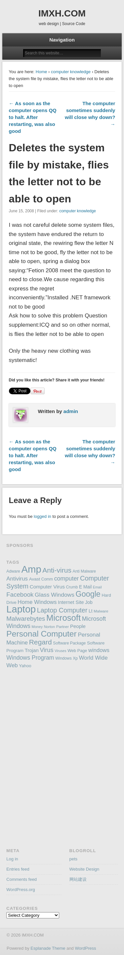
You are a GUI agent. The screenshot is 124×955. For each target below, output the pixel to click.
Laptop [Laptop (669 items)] (21, 609)
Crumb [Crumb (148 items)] (72, 587)
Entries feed (17, 869)
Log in (12, 858)
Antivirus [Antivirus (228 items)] (17, 579)
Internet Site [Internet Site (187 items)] (71, 602)
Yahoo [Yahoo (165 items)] (25, 665)
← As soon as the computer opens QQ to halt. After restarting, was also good (33, 117)
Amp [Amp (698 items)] (31, 569)
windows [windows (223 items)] (98, 650)
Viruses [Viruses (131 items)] (60, 651)
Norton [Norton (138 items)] (49, 627)
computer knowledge (71, 71)
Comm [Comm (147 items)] (47, 579)
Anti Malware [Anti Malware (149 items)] (84, 571)
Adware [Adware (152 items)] (13, 571)
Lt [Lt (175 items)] (91, 610)
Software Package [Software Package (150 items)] (69, 643)
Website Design (84, 869)
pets (73, 858)
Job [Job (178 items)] (89, 602)
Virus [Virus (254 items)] (46, 650)
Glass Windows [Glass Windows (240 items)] (54, 594)
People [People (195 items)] (78, 626)
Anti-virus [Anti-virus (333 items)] (56, 570)
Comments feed (21, 879)
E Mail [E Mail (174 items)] (85, 586)
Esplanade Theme (47, 948)
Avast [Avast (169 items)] (34, 579)
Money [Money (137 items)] (37, 627)
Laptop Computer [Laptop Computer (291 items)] (62, 610)
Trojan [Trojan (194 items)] (32, 650)
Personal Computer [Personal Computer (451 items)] (41, 633)
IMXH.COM (62, 13)
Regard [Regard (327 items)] (40, 642)
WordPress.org (20, 889)
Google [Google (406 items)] (88, 594)
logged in (42, 516)
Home (41, 71)
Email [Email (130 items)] (97, 587)
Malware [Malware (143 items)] (101, 611)
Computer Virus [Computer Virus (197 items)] (47, 586)
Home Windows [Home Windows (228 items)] (37, 602)
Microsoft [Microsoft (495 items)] (63, 617)
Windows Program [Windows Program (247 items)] (30, 657)
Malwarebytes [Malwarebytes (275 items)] (25, 618)
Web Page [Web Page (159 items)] (77, 650)
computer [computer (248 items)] (66, 578)
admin (70, 411)
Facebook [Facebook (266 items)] (19, 594)
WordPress (85, 948)
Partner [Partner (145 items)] (62, 626)
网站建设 (78, 879)
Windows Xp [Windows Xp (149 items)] (66, 658)
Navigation (62, 40)
